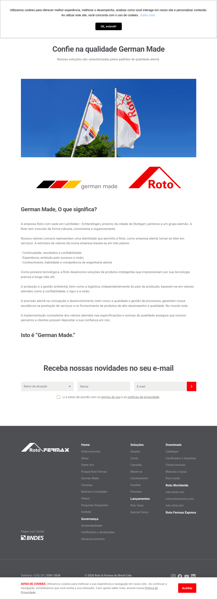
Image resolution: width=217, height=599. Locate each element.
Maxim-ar (136, 471)
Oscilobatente (139, 478)
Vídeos (85, 498)
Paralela (135, 485)
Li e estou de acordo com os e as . (111, 397)
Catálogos (172, 451)
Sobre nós (87, 465)
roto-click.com (175, 505)
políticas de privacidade (143, 397)
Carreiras (86, 485)
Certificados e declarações (97, 532)
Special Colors (139, 512)
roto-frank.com (175, 492)
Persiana (135, 491)
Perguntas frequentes (94, 505)
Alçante (135, 451)
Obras (84, 458)
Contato (86, 512)
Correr (134, 458)
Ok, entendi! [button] (108, 26)
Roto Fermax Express (181, 512)
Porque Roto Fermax (94, 471)
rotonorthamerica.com (180, 499)
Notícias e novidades (94, 491)
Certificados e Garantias (181, 458)
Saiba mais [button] (147, 15)
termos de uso (110, 397)
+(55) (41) (47, 575)
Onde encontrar (90, 451)
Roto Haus (137, 505)
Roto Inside (173, 478)
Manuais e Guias (176, 471)
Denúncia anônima (92, 539)
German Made (90, 478)
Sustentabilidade (91, 525)
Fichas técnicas (175, 465)
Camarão (136, 465)
